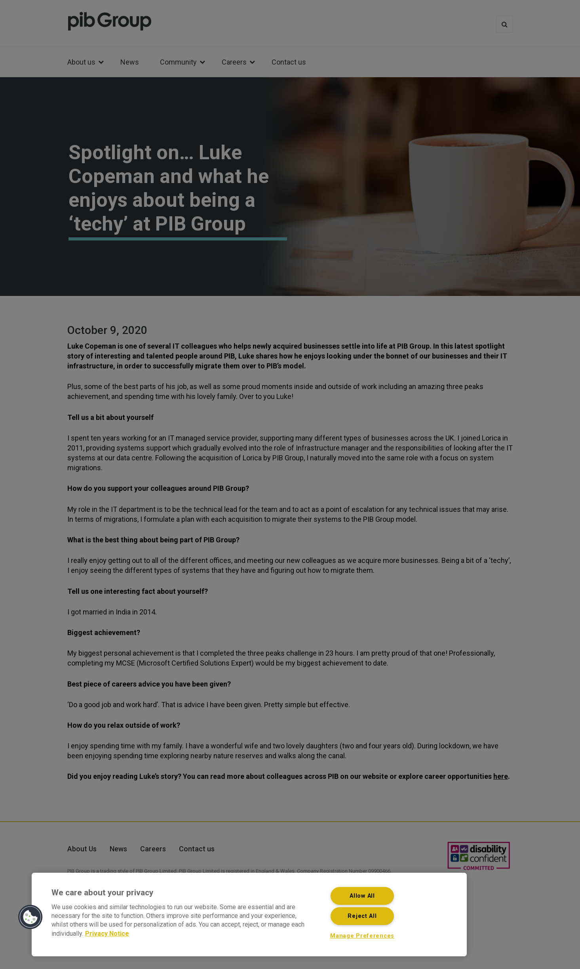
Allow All (362, 896)
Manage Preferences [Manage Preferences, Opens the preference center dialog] (362, 936)
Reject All (362, 916)
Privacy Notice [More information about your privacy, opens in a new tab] (107, 933)
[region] (249, 914)
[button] (30, 917)
